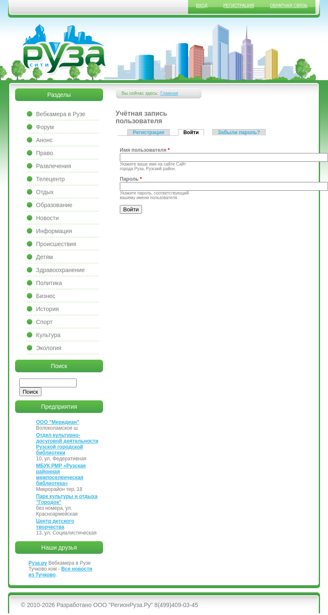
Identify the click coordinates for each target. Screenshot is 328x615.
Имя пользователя (145, 150)
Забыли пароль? (239, 132)
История (47, 309)
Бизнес (45, 296)
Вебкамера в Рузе (60, 114)
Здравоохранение (60, 270)
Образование (54, 205)
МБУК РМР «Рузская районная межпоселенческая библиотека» (61, 474)
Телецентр (50, 179)
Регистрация (238, 5)
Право (44, 153)
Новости (47, 218)
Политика (49, 283)
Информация (54, 231)
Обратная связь (288, 5)
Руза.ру (37, 563)
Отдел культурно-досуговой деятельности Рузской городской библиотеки (67, 444)
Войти (193, 132)
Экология (48, 348)
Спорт (44, 322)
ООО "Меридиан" (57, 422)
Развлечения (53, 166)
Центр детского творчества (55, 524)
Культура (48, 335)
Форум (45, 127)
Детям (44, 257)
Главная (169, 93)
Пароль (131, 179)
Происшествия (56, 244)
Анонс (44, 140)
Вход (201, 5)
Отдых (45, 192)
